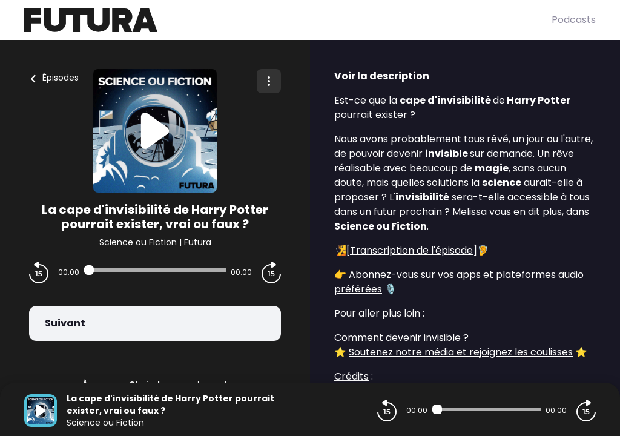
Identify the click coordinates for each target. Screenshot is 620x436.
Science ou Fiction (138, 242)
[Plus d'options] (269, 81)
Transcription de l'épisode (411, 250)
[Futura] (288, 20)
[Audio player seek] (155, 270)
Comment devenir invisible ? (401, 338)
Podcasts (574, 20)
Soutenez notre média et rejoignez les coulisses (461, 352)
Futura (197, 242)
